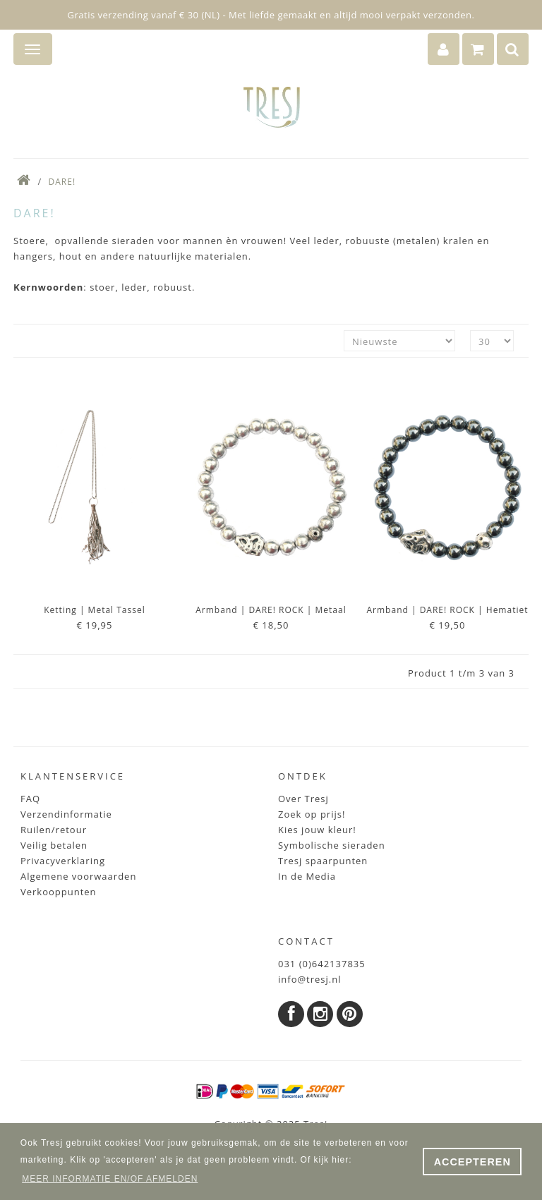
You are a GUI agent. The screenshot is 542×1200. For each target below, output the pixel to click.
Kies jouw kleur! (317, 829)
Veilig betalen (54, 845)
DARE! (62, 182)
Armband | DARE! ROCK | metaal (270, 610)
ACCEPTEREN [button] (472, 1162)
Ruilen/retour (53, 829)
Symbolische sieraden (331, 845)
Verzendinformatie (66, 814)
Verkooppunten (58, 891)
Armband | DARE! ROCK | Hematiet (448, 610)
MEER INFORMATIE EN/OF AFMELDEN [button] (110, 1179)
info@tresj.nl (310, 979)
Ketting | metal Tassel (94, 610)
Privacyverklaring (62, 860)
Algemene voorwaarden (78, 876)
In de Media (307, 876)
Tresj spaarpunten (323, 860)
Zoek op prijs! (311, 814)
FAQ (30, 798)
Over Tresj (303, 798)
